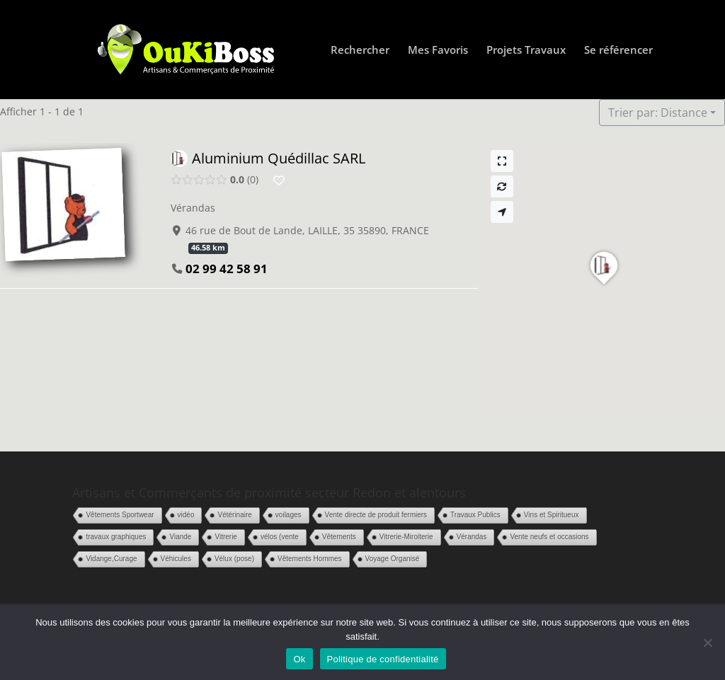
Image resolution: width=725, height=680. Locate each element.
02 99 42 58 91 (226, 268)
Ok (299, 659)
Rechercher (360, 51)
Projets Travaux (526, 51)
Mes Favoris (438, 51)
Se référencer (618, 51)
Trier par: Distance (657, 112)
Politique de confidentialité (383, 659)
